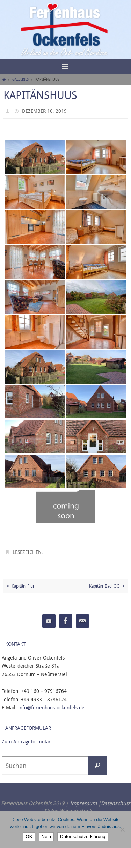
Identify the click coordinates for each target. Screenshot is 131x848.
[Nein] (122, 829)
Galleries (20, 79)
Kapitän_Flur (20, 586)
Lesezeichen (27, 552)
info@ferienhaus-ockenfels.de (51, 707)
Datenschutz (115, 803)
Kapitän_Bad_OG (107, 586)
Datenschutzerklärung (82, 836)
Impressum (83, 803)
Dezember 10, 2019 (44, 110)
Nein (46, 836)
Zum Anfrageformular (26, 741)
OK (29, 836)
